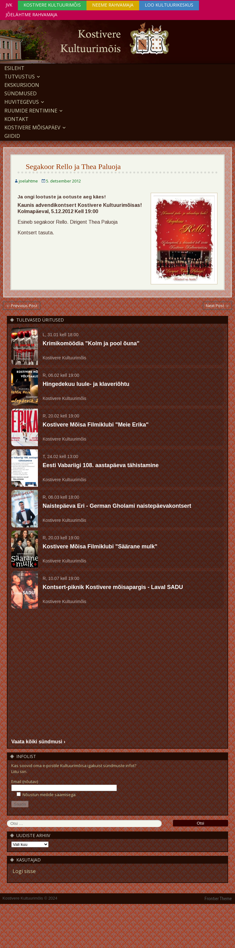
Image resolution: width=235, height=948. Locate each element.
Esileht (14, 68)
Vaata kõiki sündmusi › (38, 741)
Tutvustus (19, 76)
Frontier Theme (218, 898)
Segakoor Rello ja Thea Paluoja (73, 166)
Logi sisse (24, 871)
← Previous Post (21, 305)
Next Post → (217, 305)
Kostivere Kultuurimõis (52, 5)
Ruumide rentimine (30, 110)
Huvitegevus (21, 101)
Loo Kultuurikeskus (169, 5)
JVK (9, 5)
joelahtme (28, 181)
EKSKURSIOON (21, 85)
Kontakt (16, 119)
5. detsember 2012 (63, 181)
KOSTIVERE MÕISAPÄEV (32, 127)
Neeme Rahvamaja (112, 5)
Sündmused (20, 93)
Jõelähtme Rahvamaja (31, 14)
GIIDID (12, 135)
